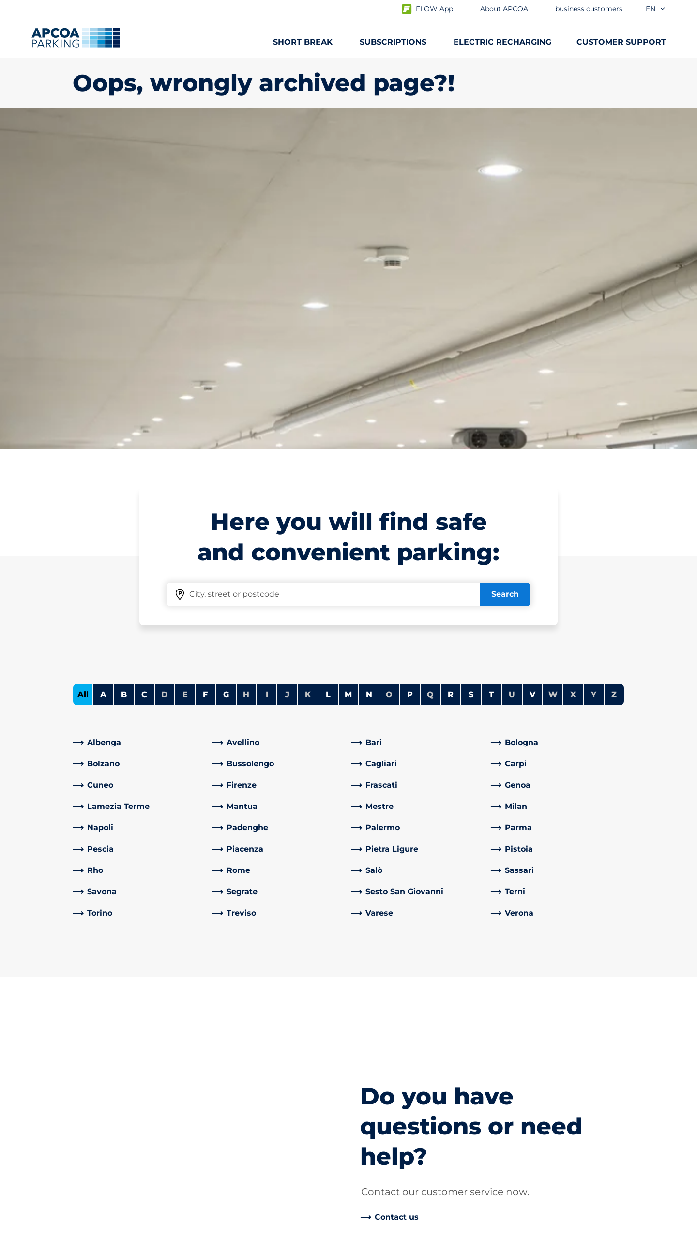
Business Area (383, 1031)
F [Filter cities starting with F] (205, 353)
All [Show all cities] (83, 353)
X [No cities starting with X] (573, 353)
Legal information (242, 1234)
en (656, 8)
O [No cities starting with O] (389, 353)
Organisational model (397, 1151)
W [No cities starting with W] (553, 353)
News (367, 1167)
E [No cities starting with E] (185, 353)
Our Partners (381, 1047)
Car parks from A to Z (113, 965)
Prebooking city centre (117, 1012)
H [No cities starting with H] (246, 353)
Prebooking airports (111, 996)
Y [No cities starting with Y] (593, 353)
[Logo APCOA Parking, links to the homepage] (75, 37)
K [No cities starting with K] (308, 353)
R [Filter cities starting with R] (451, 353)
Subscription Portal (110, 1043)
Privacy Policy (97, 1234)
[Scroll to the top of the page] (681, 892)
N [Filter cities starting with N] (369, 353)
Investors (374, 1062)
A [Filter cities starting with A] (103, 353)
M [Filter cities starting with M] (348, 353)
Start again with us (392, 1105)
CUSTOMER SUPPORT (621, 42)
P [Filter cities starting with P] (410, 353)
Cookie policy (166, 1234)
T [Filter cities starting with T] (491, 353)
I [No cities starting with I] (267, 353)
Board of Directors (391, 1120)
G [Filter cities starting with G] (226, 353)
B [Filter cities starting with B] (124, 353)
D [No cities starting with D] (164, 353)
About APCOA (383, 965)
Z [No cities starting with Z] (614, 353)
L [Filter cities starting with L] (328, 353)
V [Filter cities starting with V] (532, 353)
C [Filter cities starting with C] (144, 353)
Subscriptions (99, 981)
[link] (140, 401)
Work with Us (382, 981)
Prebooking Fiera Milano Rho (128, 1027)
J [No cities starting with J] (287, 353)
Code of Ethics (384, 1136)
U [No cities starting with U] (512, 353)
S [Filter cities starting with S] (471, 353)
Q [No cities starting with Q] (430, 353)
